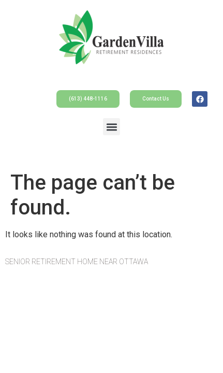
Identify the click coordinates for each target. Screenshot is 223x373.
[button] (111, 126)
